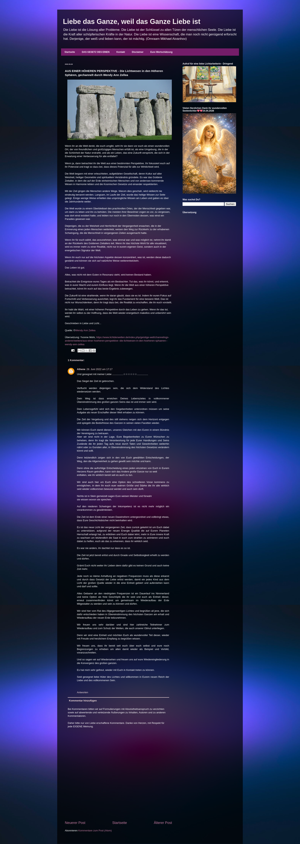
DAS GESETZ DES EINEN (96, 52)
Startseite (69, 52)
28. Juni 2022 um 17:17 (99, 369)
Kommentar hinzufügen (83, 700)
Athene (81, 369)
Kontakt (120, 52)
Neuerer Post (75, 823)
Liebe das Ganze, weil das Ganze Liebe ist (131, 21)
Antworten (82, 692)
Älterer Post (163, 823)
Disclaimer (137, 52)
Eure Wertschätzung (161, 52)
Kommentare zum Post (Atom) (95, 830)
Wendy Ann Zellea (85, 330)
